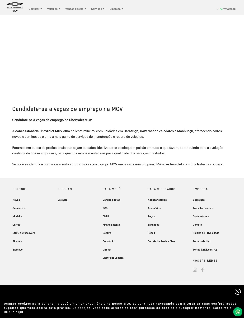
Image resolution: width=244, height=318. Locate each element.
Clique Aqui (13, 312)
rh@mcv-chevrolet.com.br (174, 164)
